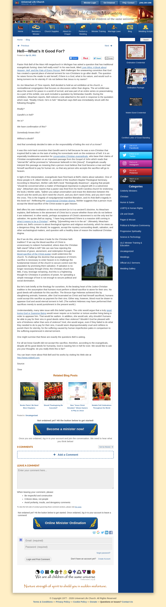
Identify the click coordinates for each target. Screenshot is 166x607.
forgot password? (103, 553)
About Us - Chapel (67, 32)
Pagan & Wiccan (127, 219)
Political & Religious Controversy (135, 225)
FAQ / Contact (128, 3)
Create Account (104, 559)
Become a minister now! (65, 429)
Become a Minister (36, 32)
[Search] (127, 39)
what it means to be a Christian (32, 221)
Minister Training (99, 31)
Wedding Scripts (146, 31)
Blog (130, 31)
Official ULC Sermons (130, 263)
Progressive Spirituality (130, 231)
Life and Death (127, 214)
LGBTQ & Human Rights (131, 208)
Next (109, 45)
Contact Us (127, 602)
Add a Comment (65, 454)
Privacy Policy (63, 602)
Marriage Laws (114, 31)
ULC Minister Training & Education (131, 244)
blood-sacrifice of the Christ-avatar (34, 254)
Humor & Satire (127, 202)
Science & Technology (130, 237)
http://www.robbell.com (28, 357)
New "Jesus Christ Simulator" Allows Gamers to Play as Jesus (77, 407)
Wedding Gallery (127, 268)
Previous (23, 45)
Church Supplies (52, 31)
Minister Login (90, 3)
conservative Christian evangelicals (70, 156)
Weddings (124, 257)
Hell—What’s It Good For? (41, 51)
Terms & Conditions (43, 602)
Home (20, 31)
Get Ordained (109, 3)
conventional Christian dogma (60, 200)
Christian (124, 196)
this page (78, 507)
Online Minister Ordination (65, 523)
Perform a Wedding (83, 32)
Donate (93, 602)
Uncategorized (31, 415)
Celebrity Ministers (128, 191)
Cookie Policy (80, 602)
